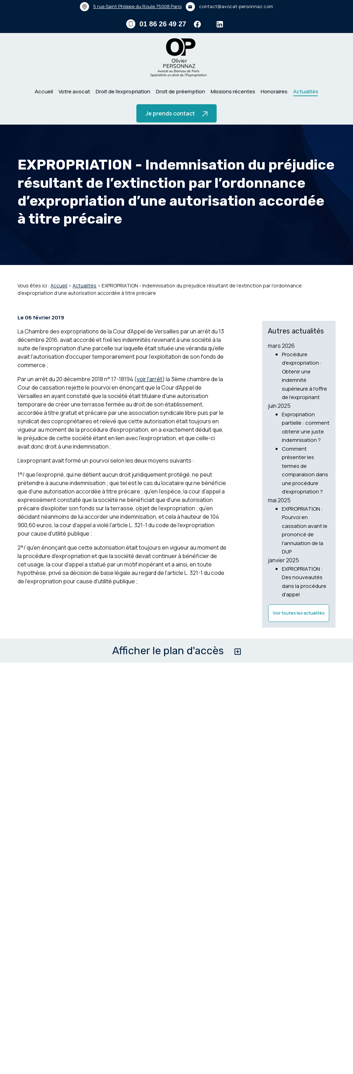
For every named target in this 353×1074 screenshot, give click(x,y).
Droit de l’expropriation (123, 91)
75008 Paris (137, 6)
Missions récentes (233, 91)
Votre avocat (74, 91)
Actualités (305, 91)
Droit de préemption (180, 91)
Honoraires (274, 91)
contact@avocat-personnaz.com (236, 6)
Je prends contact (176, 113)
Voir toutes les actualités (299, 625)
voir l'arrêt (149, 399)
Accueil (44, 91)
